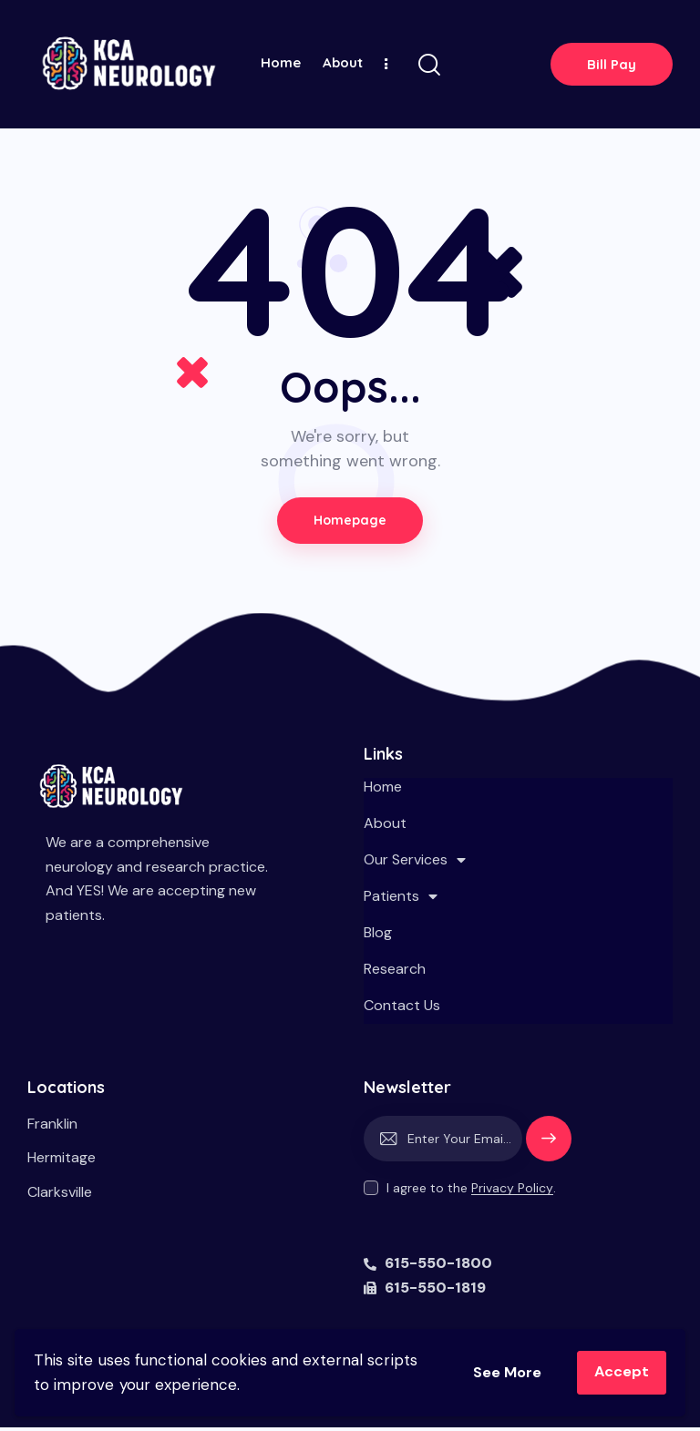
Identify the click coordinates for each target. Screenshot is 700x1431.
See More (503, 1372)
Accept (620, 1372)
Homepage (350, 522)
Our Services (415, 863)
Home (383, 791)
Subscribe (549, 1150)
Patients (401, 900)
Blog (378, 935)
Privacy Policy (512, 1192)
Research (395, 972)
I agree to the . (471, 1191)
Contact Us (402, 1008)
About (385, 826)
